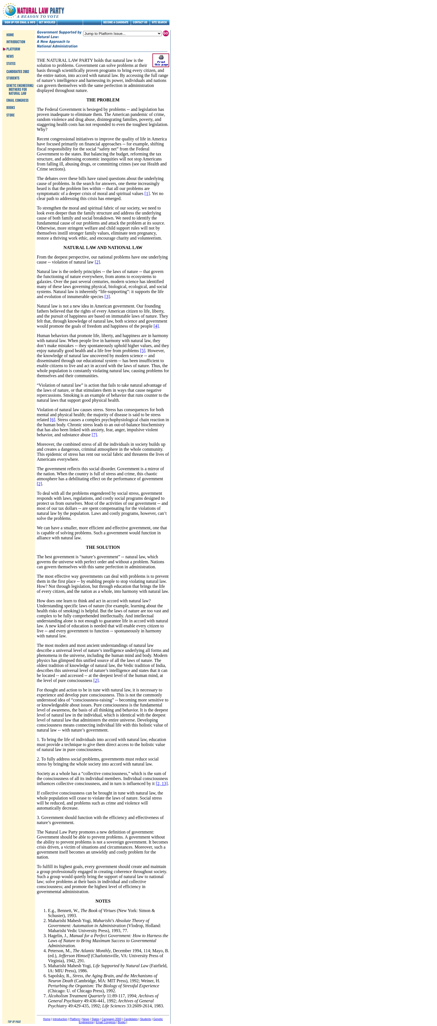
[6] (52, 419)
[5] (142, 350)
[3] (107, 296)
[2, (159, 783)
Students (145, 1019)
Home (47, 1019)
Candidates (131, 1019)
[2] (97, 262)
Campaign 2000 (112, 1019)
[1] (147, 193)
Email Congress (106, 1022)
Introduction (60, 1019)
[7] (94, 434)
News (85, 1019)
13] (164, 783)
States (95, 1019)
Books (122, 1022)
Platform (75, 1019)
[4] (156, 326)
